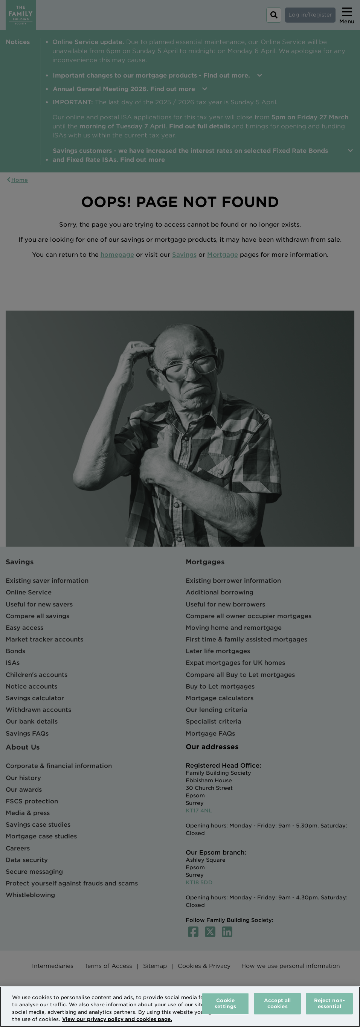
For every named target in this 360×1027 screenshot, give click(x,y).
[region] (180, 1006)
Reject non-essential (329, 1003)
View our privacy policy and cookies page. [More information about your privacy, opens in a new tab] (117, 1019)
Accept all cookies (277, 1003)
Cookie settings (225, 1003)
